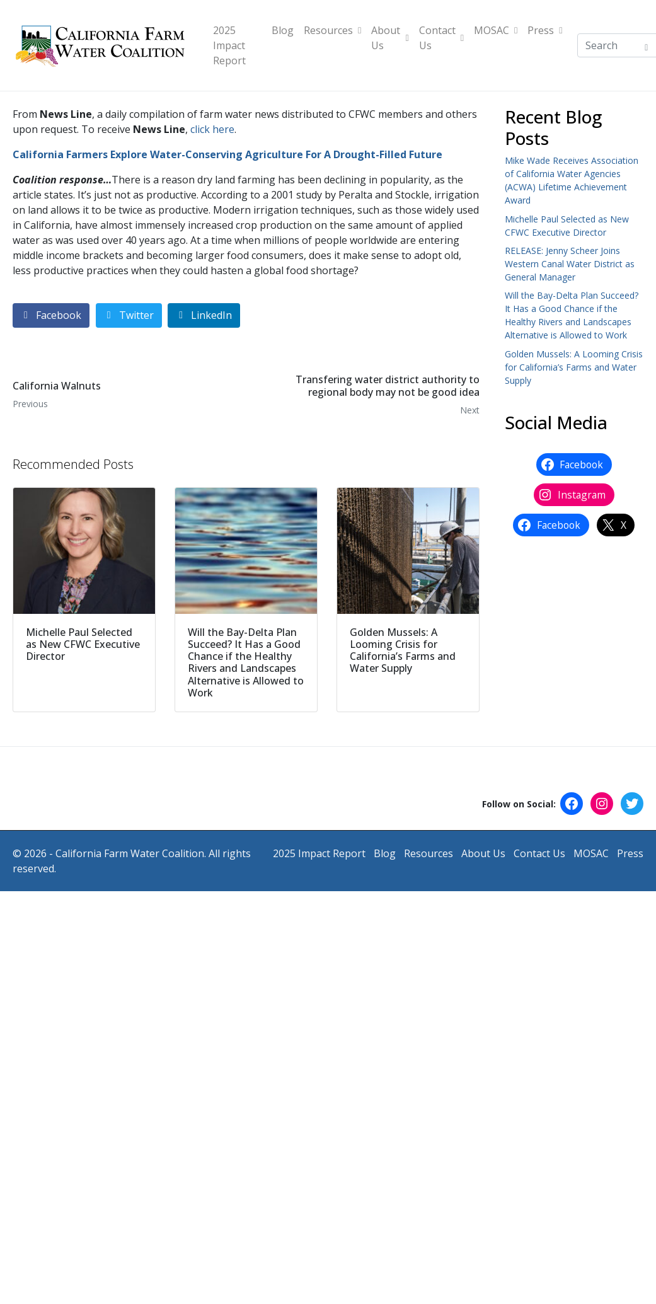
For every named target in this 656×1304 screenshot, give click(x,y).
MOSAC (495, 30)
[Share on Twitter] (129, 315)
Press (544, 30)
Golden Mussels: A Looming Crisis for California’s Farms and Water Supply (574, 367)
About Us (389, 37)
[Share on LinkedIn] (204, 315)
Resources (332, 30)
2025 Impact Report (229, 45)
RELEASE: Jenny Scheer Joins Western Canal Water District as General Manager (570, 264)
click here (212, 129)
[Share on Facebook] (51, 315)
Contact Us (441, 37)
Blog (283, 30)
